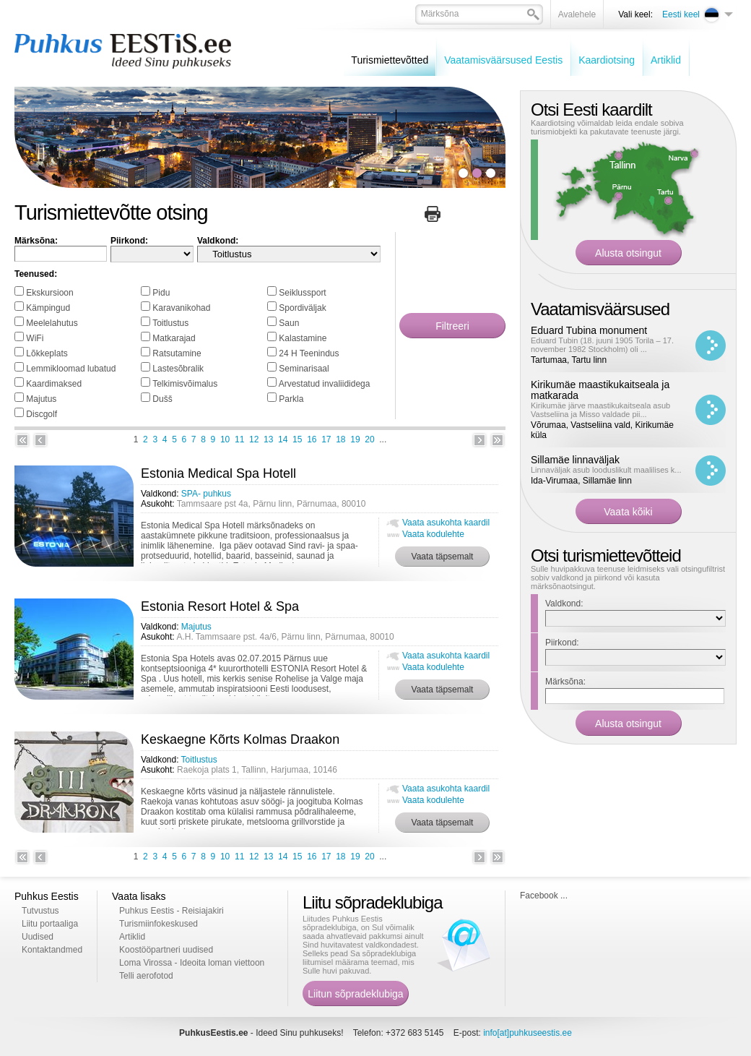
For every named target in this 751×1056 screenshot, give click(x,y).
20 (369, 439)
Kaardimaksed (54, 384)
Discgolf (41, 414)
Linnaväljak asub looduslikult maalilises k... (606, 469)
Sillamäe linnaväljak (575, 459)
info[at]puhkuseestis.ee (527, 1033)
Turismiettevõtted (389, 60)
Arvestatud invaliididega (324, 384)
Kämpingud (48, 308)
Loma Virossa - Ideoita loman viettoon (191, 963)
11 (239, 439)
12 (254, 439)
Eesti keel (681, 14)
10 (225, 439)
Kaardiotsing (606, 60)
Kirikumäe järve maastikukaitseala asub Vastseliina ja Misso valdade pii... (600, 409)
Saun (289, 323)
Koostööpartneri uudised (166, 950)
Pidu (161, 293)
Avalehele (577, 14)
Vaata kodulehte (433, 534)
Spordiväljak (302, 308)
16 (311, 439)
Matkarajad (173, 338)
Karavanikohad (181, 308)
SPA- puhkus (206, 494)
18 (340, 439)
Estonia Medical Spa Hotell (218, 473)
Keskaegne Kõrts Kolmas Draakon (240, 739)
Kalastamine (302, 338)
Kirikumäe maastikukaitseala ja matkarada (600, 390)
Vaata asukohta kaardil (446, 523)
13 (268, 439)
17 (326, 439)
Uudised (37, 937)
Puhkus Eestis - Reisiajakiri (171, 911)
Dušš (162, 399)
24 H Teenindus (309, 353)
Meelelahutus (51, 323)
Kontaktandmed (52, 950)
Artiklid (666, 60)
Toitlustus (170, 323)
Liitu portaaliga (50, 924)
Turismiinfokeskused (158, 924)
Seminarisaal (304, 369)
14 (282, 439)
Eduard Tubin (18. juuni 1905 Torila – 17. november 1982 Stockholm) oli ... (602, 344)
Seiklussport (302, 293)
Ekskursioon (49, 293)
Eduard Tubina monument (589, 330)
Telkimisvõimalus (184, 384)
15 (297, 439)
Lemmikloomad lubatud (71, 369)
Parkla (291, 399)
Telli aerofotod (146, 976)
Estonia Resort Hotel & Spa (220, 606)
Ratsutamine (176, 353)
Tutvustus (40, 911)
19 (355, 439)
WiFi (34, 338)
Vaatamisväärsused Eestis (503, 60)
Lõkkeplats (46, 353)
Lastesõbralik (178, 369)
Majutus (41, 399)
